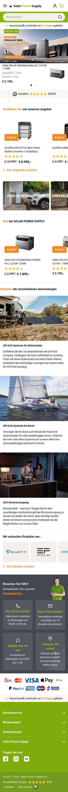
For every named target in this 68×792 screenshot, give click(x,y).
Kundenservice (12, 593)
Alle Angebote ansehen (20, 170)
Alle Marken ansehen (18, 566)
